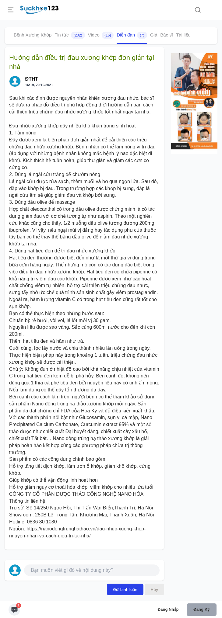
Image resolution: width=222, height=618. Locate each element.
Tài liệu (183, 34)
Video (101, 35)
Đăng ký (201, 609)
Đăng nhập (168, 609)
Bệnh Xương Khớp (32, 34)
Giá (153, 34)
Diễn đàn (132, 35)
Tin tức (70, 35)
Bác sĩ (166, 34)
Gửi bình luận (125, 589)
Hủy (154, 589)
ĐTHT (31, 79)
